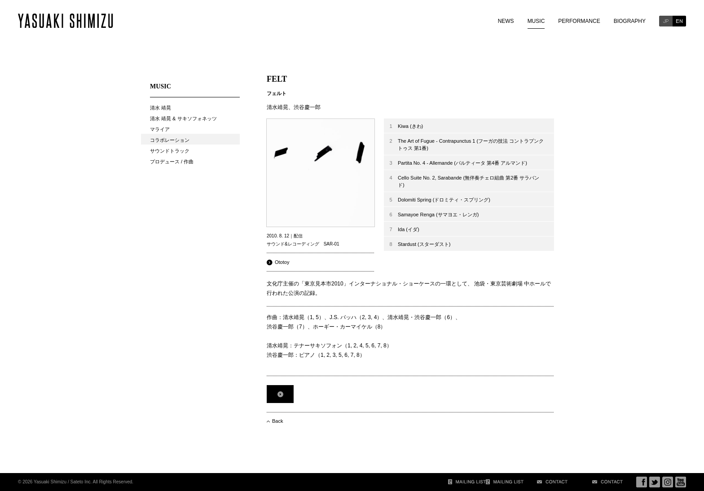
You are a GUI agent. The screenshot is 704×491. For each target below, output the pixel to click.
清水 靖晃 (160, 107)
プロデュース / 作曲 (172, 161)
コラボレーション (169, 140)
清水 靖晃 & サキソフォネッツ (183, 118)
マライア (160, 129)
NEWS (506, 21)
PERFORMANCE (579, 21)
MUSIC (536, 21)
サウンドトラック (169, 150)
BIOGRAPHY (630, 21)
